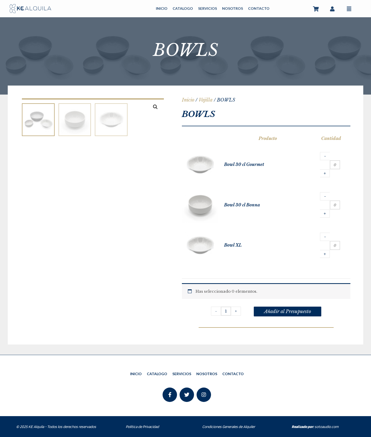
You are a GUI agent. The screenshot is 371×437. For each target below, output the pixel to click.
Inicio (188, 100)
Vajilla (206, 100)
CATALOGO (183, 8)
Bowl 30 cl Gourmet (244, 164)
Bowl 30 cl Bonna (242, 204)
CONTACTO (258, 8)
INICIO (161, 8)
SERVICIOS (207, 8)
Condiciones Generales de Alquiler (228, 426)
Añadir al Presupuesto (287, 311)
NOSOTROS (232, 8)
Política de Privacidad (142, 426)
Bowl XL (233, 245)
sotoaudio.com (315, 426)
